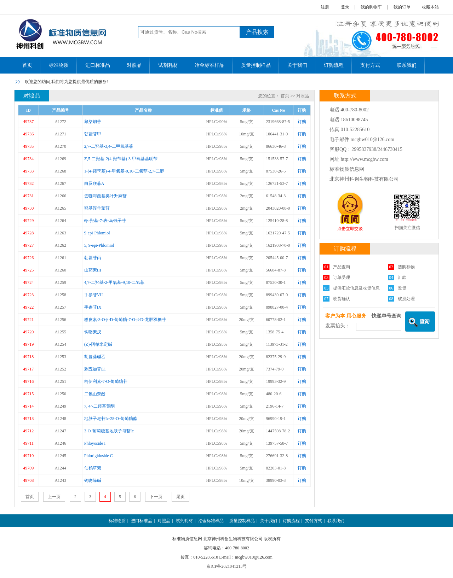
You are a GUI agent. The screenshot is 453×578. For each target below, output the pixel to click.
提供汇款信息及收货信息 (356, 288)
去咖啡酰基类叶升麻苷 (105, 195)
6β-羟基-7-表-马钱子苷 (105, 220)
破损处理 (406, 298)
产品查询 (341, 266)
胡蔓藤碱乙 (94, 356)
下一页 (156, 496)
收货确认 (341, 298)
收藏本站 (430, 7)
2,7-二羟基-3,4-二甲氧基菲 (108, 146)
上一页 (54, 496)
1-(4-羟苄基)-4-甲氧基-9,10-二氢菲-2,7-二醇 (124, 171)
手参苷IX (93, 307)
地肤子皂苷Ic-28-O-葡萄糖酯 (110, 418)
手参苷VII (93, 294)
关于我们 (297, 65)
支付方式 (370, 65)
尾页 (180, 496)
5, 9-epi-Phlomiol (99, 245)
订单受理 (341, 277)
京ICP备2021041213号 (226, 566)
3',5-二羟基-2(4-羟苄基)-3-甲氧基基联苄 (120, 158)
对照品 (134, 65)
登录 (345, 7)
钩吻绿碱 (92, 480)
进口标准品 (97, 65)
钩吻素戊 (92, 331)
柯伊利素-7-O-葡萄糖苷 (106, 381)
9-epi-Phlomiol (97, 232)
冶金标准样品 (209, 65)
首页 (27, 65)
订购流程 (334, 65)
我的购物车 (371, 7)
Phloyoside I (94, 443)
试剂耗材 (168, 65)
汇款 (402, 277)
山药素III (92, 270)
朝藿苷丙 (92, 257)
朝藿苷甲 (92, 134)
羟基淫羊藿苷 (97, 208)
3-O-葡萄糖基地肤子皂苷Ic (109, 430)
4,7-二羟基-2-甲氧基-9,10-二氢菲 (114, 282)
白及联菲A (94, 183)
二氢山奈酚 (94, 393)
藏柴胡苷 (92, 121)
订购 (302, 121)
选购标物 (406, 266)
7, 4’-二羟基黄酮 (99, 406)
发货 (402, 288)
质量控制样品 (256, 65)
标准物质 (59, 65)
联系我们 (407, 65)
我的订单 (402, 7)
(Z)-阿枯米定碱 (98, 344)
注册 (325, 7)
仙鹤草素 (92, 468)
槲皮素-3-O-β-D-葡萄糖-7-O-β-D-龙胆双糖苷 (125, 319)
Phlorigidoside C (98, 455)
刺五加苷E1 (95, 369)
